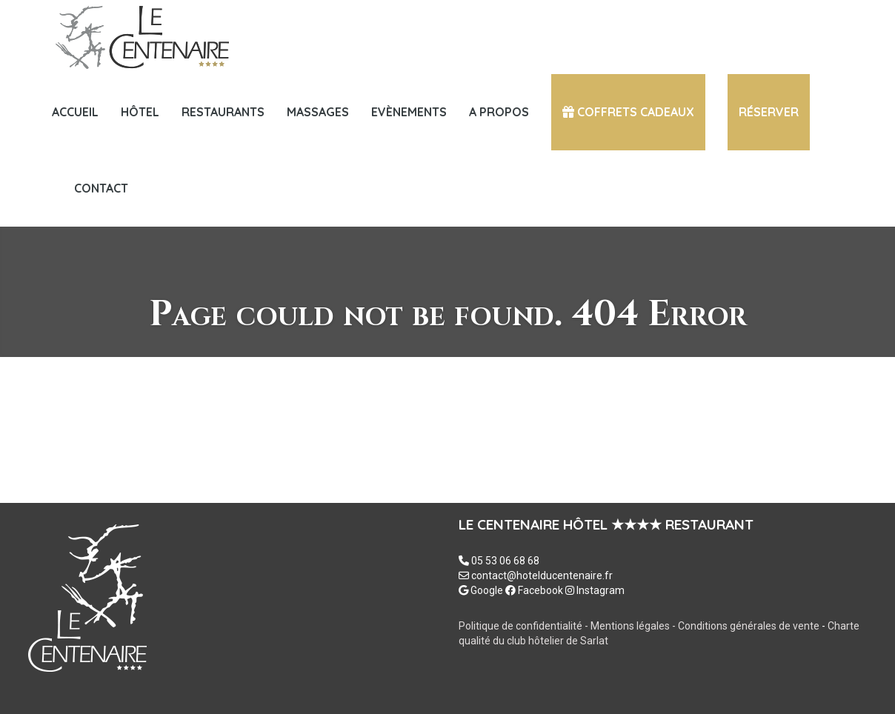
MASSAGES (318, 111)
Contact (101, 188)
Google (481, 590)
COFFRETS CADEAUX (628, 111)
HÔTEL (140, 111)
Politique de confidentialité (520, 626)
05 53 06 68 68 (505, 561)
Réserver (769, 111)
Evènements (409, 111)
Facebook (534, 590)
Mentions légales (631, 626)
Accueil (75, 111)
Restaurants (223, 111)
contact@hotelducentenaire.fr (542, 575)
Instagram (595, 590)
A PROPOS (499, 111)
